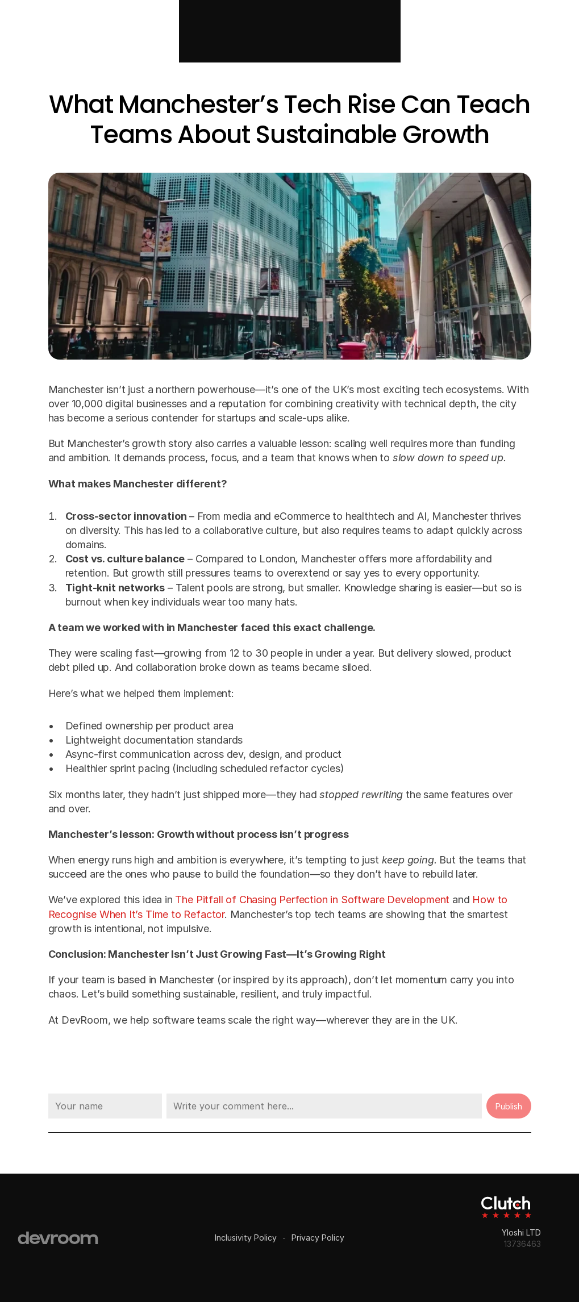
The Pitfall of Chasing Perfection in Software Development (312, 899)
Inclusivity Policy (246, 1237)
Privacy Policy (317, 1237)
